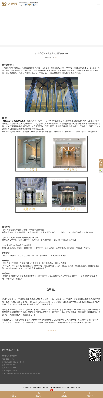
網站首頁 (52, 29)
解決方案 (60, 29)
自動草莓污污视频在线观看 (14, 121)
